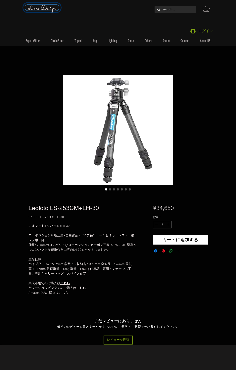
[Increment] (168, 224)
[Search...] (175, 9)
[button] (209, 9)
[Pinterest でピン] (163, 251)
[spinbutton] (162, 224)
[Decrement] (156, 224)
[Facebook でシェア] (155, 251)
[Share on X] (178, 251)
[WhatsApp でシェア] (170, 251)
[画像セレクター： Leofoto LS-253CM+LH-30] (106, 189)
